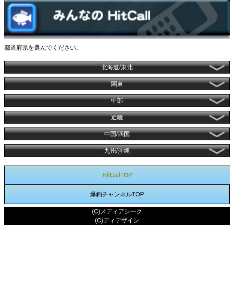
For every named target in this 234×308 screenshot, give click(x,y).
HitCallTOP (117, 175)
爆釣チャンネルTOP (117, 194)
